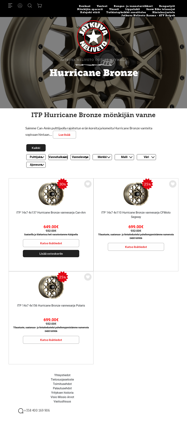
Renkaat (85, 6)
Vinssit (114, 9)
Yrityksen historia (62, 392)
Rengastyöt (167, 6)
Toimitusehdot (62, 384)
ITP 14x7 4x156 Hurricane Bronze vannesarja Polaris (51, 305)
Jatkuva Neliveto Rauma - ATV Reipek (148, 15)
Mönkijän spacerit (90, 9)
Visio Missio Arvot (62, 397)
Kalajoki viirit (90, 12)
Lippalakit (132, 9)
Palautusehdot (62, 388)
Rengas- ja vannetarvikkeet (133, 6)
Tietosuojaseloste (62, 379)
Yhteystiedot (62, 375)
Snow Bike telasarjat (160, 9)
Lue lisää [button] (64, 134)
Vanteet (102, 6)
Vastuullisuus (62, 401)
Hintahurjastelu (163, 12)
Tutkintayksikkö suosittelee (126, 12)
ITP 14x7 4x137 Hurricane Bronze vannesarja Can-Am (51, 212)
